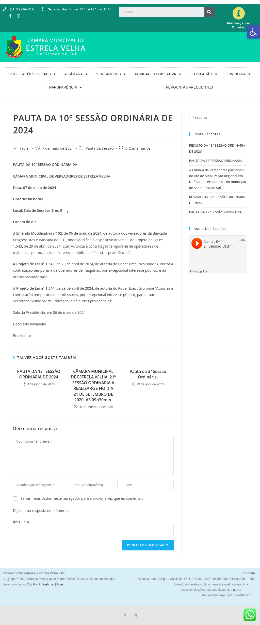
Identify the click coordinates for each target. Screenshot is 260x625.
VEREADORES (111, 74)
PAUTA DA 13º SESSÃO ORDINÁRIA (215, 160)
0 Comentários (138, 148)
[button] (253, 32)
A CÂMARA (76, 74)
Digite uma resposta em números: (41, 510)
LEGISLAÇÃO (203, 74)
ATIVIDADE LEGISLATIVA (157, 74)
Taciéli (25, 148)
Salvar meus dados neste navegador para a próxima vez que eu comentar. (82, 498)
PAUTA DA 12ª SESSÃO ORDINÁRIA (215, 212)
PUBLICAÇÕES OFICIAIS (32, 74)
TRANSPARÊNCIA (64, 87)
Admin (60, 584)
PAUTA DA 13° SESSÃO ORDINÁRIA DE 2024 (38, 374)
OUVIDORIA (238, 74)
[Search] (209, 12)
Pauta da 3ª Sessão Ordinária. (147, 374)
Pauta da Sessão (99, 148)
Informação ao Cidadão (238, 25)
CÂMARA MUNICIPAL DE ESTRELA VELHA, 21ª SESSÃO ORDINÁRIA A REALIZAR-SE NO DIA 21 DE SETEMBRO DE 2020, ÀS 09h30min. (93, 386)
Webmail (48, 584)
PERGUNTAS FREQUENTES (189, 87)
